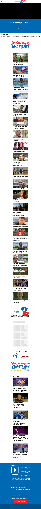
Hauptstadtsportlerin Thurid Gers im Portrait (20, 264)
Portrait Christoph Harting (18, 139)
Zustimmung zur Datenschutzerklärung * (20, 498)
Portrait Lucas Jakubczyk (17, 200)
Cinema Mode (23, 29)
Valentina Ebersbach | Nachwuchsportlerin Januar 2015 (19, 101)
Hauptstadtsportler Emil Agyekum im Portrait (20, 251)
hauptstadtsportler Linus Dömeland (20, 177)
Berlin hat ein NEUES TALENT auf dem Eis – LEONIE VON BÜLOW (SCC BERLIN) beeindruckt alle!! (19, 406)
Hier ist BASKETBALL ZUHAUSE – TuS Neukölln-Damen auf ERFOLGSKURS (19, 422)
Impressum (16, 507)
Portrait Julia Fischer (19, 151)
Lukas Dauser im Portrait (20, 226)
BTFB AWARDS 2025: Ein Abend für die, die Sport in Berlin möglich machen (20, 455)
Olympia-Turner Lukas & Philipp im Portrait (20, 289)
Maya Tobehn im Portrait (20, 189)
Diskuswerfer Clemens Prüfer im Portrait (20, 127)
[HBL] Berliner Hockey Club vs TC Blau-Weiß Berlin (20, 23)
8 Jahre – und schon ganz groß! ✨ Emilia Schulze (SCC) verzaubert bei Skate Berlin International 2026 (20, 439)
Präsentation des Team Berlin (20, 114)
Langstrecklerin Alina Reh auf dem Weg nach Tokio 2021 (20, 238)
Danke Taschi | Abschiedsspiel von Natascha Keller (19, 164)
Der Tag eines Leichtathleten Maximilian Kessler (18, 214)
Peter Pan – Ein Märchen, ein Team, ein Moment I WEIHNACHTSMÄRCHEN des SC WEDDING (20, 389)
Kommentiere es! (23, 25)
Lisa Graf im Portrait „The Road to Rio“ (19, 76)
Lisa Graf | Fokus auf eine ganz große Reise (20, 63)
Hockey (20, 20)
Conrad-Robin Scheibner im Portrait (20, 276)
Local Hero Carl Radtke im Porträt (20, 301)
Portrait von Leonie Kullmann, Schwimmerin (20, 88)
